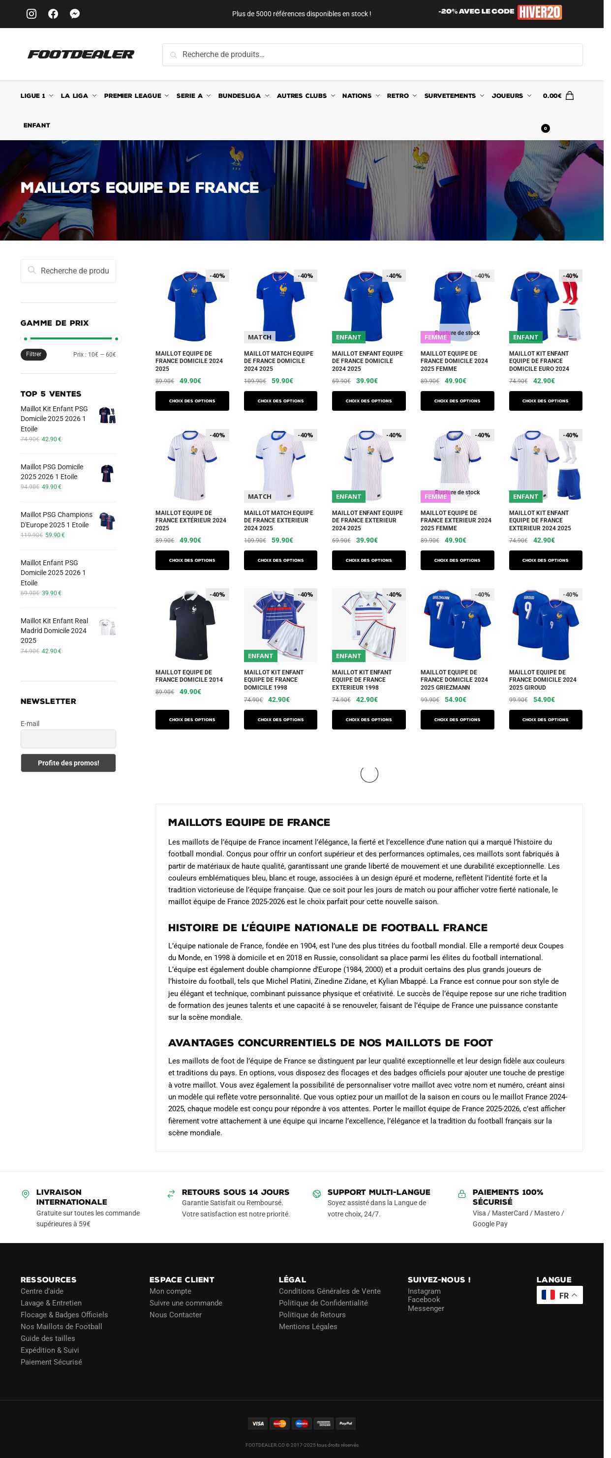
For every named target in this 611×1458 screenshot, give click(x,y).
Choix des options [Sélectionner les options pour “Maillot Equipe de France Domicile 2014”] (192, 719)
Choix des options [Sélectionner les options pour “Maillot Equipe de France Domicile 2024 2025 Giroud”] (545, 719)
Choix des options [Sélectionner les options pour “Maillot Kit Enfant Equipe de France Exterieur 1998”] (369, 719)
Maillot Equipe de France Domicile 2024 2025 (189, 361)
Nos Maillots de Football (61, 1326)
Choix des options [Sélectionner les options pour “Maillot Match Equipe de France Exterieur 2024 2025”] (281, 560)
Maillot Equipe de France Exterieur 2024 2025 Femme (456, 521)
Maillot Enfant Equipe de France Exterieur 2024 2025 (367, 521)
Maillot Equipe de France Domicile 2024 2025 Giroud (543, 680)
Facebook (424, 1299)
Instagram (424, 1291)
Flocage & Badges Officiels (64, 1314)
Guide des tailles (48, 1338)
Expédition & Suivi (50, 1350)
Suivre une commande (186, 1303)
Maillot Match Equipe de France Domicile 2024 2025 (278, 361)
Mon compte (170, 1291)
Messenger (426, 1308)
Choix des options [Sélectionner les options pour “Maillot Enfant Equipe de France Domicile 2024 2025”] (369, 400)
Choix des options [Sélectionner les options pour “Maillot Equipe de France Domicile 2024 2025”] (192, 400)
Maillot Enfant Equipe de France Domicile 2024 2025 (367, 361)
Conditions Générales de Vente (330, 1291)
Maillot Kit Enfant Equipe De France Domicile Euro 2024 (539, 361)
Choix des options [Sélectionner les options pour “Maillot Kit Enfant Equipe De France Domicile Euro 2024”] (545, 400)
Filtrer (33, 354)
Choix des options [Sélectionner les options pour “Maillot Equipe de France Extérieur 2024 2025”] (192, 560)
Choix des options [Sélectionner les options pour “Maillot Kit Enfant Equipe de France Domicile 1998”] (281, 719)
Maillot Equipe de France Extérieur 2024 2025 (190, 521)
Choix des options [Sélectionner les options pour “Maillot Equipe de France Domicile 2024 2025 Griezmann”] (457, 719)
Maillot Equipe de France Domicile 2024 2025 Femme (454, 361)
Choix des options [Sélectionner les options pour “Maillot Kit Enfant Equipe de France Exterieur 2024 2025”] (545, 560)
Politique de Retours (312, 1314)
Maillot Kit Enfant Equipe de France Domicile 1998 (274, 680)
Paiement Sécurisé (51, 1362)
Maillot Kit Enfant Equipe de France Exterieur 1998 (362, 680)
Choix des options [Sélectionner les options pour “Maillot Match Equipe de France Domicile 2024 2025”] (281, 400)
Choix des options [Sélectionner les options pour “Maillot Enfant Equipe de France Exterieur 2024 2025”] (369, 560)
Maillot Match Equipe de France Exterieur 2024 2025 (278, 521)
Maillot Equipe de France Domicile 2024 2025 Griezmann (454, 680)
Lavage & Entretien (51, 1303)
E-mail (30, 724)
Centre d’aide (42, 1291)
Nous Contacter (176, 1314)
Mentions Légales (308, 1326)
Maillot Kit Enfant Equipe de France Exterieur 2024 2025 (540, 521)
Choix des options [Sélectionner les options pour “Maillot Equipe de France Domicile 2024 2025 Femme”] (457, 400)
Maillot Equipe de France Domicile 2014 (189, 676)
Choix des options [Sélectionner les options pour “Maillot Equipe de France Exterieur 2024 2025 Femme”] (457, 560)
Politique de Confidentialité (323, 1303)
